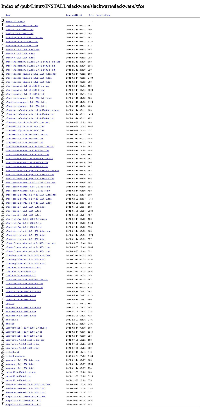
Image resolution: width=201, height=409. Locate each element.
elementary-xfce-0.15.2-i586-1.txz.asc (28, 384)
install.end (12, 352)
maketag (10, 323)
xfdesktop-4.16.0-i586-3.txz (22, 41)
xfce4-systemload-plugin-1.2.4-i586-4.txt (30, 118)
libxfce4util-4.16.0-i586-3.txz (24, 331)
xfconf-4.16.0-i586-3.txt (20, 57)
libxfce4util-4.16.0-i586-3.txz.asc (26, 327)
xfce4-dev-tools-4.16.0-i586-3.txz (26, 235)
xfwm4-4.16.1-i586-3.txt (19, 33)
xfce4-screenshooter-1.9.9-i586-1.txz (27, 150)
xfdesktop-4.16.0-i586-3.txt (22, 45)
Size (91, 15)
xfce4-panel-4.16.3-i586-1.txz (23, 210)
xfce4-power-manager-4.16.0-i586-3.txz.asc (30, 182)
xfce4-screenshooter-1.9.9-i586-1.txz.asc (30, 146)
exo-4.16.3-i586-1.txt (18, 380)
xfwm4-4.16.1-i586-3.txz (19, 29)
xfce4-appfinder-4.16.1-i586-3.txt (26, 263)
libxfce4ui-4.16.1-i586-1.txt (22, 348)
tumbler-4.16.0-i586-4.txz (21, 271)
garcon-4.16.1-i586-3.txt (20, 368)
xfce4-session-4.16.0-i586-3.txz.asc (27, 134)
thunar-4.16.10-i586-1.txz (21, 295)
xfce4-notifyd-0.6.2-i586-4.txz (24, 223)
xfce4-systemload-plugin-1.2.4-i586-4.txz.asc (32, 110)
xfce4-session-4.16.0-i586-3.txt (24, 142)
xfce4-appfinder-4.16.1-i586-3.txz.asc (28, 255)
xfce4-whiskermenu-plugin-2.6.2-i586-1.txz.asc (33, 61)
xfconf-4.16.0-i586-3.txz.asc (22, 49)
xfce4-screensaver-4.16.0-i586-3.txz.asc (29, 158)
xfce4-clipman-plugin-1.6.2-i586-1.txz (28, 247)
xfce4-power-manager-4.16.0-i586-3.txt (28, 190)
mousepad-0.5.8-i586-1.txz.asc (23, 307)
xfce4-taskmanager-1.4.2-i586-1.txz (26, 102)
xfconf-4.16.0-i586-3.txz (20, 53)
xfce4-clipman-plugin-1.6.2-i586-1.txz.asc (30, 243)
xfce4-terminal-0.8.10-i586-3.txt (25, 94)
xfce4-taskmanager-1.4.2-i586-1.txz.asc (29, 98)
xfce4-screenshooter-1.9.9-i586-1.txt (27, 154)
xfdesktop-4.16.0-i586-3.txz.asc (24, 37)
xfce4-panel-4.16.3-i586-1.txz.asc (26, 206)
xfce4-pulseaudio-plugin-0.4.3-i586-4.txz (30, 174)
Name (8, 15)
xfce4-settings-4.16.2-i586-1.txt (25, 130)
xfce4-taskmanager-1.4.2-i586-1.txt (26, 106)
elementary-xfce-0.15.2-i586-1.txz (26, 388)
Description (103, 15)
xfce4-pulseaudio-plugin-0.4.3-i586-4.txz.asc (32, 170)
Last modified (74, 15)
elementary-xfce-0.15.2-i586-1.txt (26, 392)
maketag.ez (12, 319)
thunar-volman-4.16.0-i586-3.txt (24, 287)
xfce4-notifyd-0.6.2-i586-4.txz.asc (26, 219)
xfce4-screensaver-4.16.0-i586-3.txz (27, 162)
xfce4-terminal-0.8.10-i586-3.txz (25, 90)
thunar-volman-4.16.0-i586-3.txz (24, 283)
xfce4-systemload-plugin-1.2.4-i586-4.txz (30, 114)
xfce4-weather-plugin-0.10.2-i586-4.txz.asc (31, 73)
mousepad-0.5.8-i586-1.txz (21, 311)
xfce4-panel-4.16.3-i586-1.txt (23, 214)
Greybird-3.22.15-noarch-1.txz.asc (26, 396)
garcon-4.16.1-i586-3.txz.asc (22, 360)
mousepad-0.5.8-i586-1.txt (21, 315)
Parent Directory (15, 21)
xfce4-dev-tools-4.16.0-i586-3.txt (26, 239)
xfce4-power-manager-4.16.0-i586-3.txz (28, 186)
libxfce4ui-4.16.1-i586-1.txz (22, 343)
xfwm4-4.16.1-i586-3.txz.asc (22, 25)
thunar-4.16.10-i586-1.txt (21, 299)
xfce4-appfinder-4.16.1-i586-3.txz (26, 259)
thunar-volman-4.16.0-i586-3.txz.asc (27, 279)
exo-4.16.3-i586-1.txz (18, 376)
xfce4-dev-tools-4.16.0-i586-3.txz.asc (28, 231)
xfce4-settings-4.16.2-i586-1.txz (25, 126)
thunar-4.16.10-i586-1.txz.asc (23, 291)
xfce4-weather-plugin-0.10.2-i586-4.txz (29, 77)
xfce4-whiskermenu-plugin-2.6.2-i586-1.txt (30, 69)
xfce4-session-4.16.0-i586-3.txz (24, 138)
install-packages (15, 356)
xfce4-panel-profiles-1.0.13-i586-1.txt (29, 202)
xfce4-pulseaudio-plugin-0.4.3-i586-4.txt (30, 178)
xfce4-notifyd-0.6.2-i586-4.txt (24, 227)
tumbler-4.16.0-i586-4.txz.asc (23, 267)
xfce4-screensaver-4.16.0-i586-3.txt (27, 166)
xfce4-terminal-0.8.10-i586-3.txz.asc (27, 85)
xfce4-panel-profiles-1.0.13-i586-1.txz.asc (31, 194)
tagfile (10, 303)
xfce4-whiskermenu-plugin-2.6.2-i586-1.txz (30, 65)
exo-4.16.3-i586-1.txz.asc (21, 372)
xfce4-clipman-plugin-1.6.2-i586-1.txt (28, 251)
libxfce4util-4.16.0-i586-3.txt (24, 335)
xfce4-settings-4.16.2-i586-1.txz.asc (27, 122)
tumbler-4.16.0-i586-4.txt (21, 275)
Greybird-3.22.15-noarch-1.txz (23, 400)
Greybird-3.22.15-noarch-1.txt (23, 404)
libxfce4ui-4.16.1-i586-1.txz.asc (25, 339)
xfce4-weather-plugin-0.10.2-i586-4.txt (29, 81)
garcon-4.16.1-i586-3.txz (20, 364)
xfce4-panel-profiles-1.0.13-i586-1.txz (29, 198)
